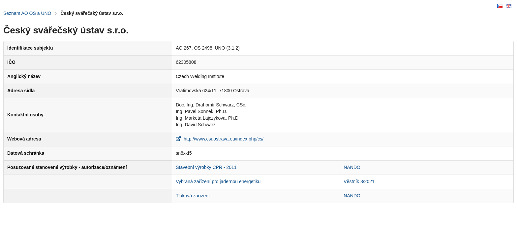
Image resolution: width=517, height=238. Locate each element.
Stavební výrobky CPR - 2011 (206, 167)
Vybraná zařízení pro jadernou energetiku (218, 181)
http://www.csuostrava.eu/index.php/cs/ (219, 138)
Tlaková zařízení (193, 195)
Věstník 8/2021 (359, 181)
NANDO (352, 167)
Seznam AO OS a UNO (27, 13)
